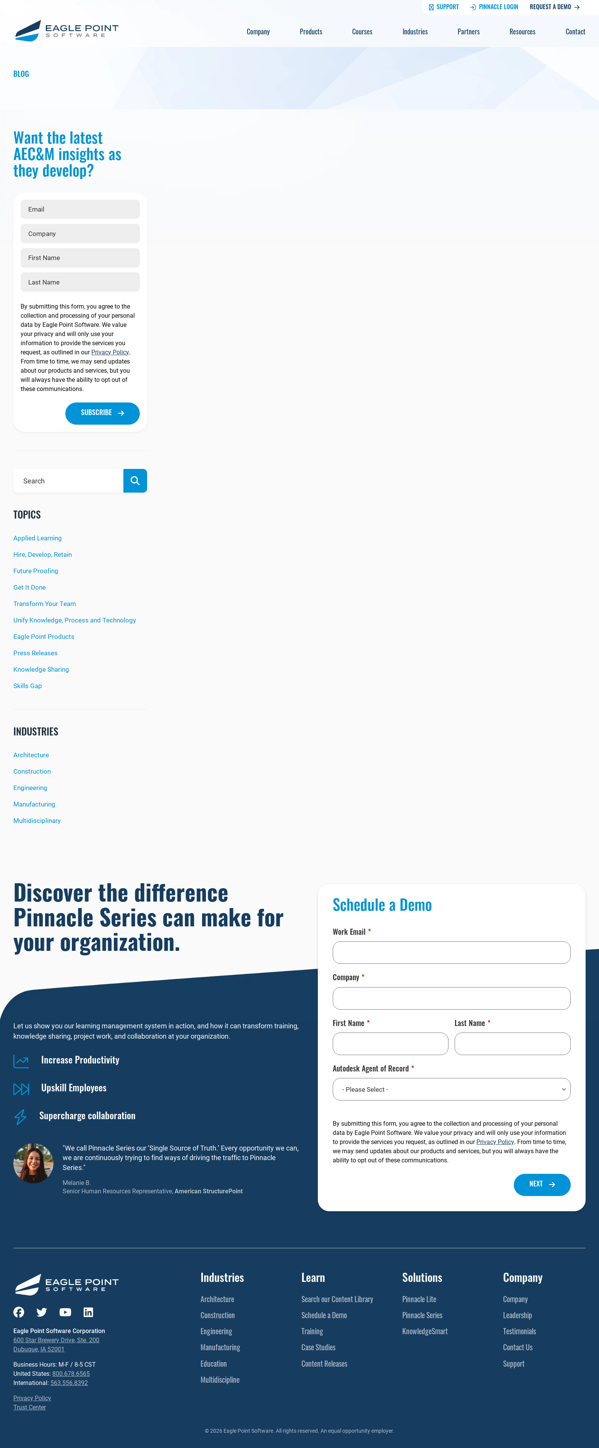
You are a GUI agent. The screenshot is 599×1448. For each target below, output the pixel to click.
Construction (32, 769)
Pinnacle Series (422, 1314)
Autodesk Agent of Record (373, 1067)
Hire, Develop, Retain (44, 554)
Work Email (352, 930)
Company (258, 32)
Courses (362, 32)
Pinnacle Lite (419, 1297)
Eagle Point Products (44, 635)
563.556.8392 (69, 1381)
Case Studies (318, 1346)
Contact (576, 32)
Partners (469, 32)
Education (214, 1362)
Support (444, 8)
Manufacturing (35, 801)
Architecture (32, 753)
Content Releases (324, 1362)
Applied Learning (39, 538)
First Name (351, 1021)
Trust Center (29, 1405)
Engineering (31, 785)
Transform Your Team (46, 603)
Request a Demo (555, 8)
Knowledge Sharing (42, 667)
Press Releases (36, 651)
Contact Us (518, 1346)
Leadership (517, 1314)
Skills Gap (28, 683)
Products (311, 32)
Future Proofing (36, 570)
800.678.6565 (71, 1371)
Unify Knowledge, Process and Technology (77, 619)
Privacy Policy (110, 352)
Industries (415, 32)
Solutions (422, 1276)
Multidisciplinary (38, 818)
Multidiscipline (220, 1378)
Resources (523, 32)
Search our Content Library (337, 1297)
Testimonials (519, 1330)
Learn (313, 1276)
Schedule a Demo (324, 1314)
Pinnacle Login (494, 8)
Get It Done (30, 586)
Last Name (473, 1021)
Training (312, 1330)
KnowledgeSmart (425, 1330)
